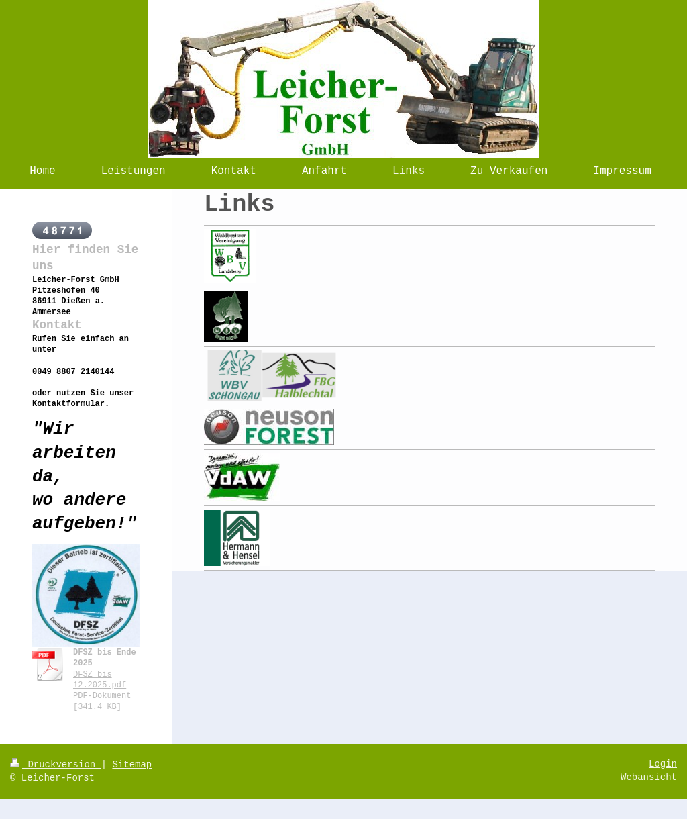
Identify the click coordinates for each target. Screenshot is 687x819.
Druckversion (55, 764)
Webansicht (649, 777)
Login (663, 764)
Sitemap (132, 764)
